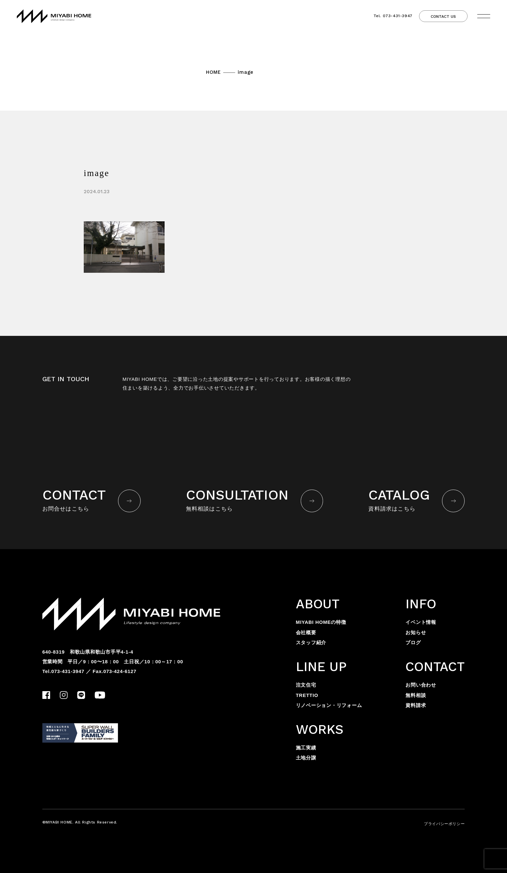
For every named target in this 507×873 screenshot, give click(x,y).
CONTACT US (443, 16)
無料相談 (415, 695)
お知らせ (415, 632)
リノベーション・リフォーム (329, 705)
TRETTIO (307, 695)
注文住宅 (306, 685)
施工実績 (306, 747)
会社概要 (306, 632)
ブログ (413, 642)
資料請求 (415, 705)
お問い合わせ (420, 685)
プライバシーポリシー (444, 824)
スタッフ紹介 (311, 642)
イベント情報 (420, 622)
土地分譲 (306, 757)
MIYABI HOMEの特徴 (321, 622)
